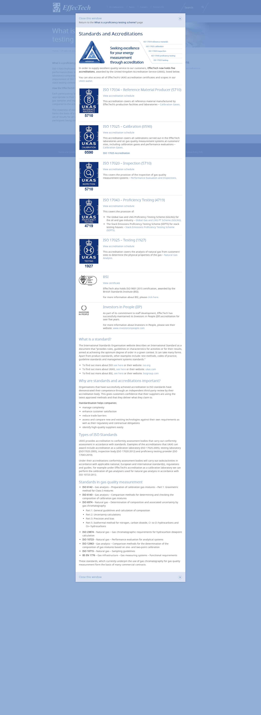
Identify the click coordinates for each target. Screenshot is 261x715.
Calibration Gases (170, 104)
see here (118, 365)
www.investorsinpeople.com (128, 328)
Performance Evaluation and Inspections (153, 177)
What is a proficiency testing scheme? (115, 22)
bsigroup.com (151, 373)
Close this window (130, 18)
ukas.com (150, 369)
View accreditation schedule (118, 95)
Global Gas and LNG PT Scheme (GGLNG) (158, 220)
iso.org (146, 365)
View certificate (111, 283)
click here (153, 297)
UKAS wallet (85, 80)
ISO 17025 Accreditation (116, 153)
